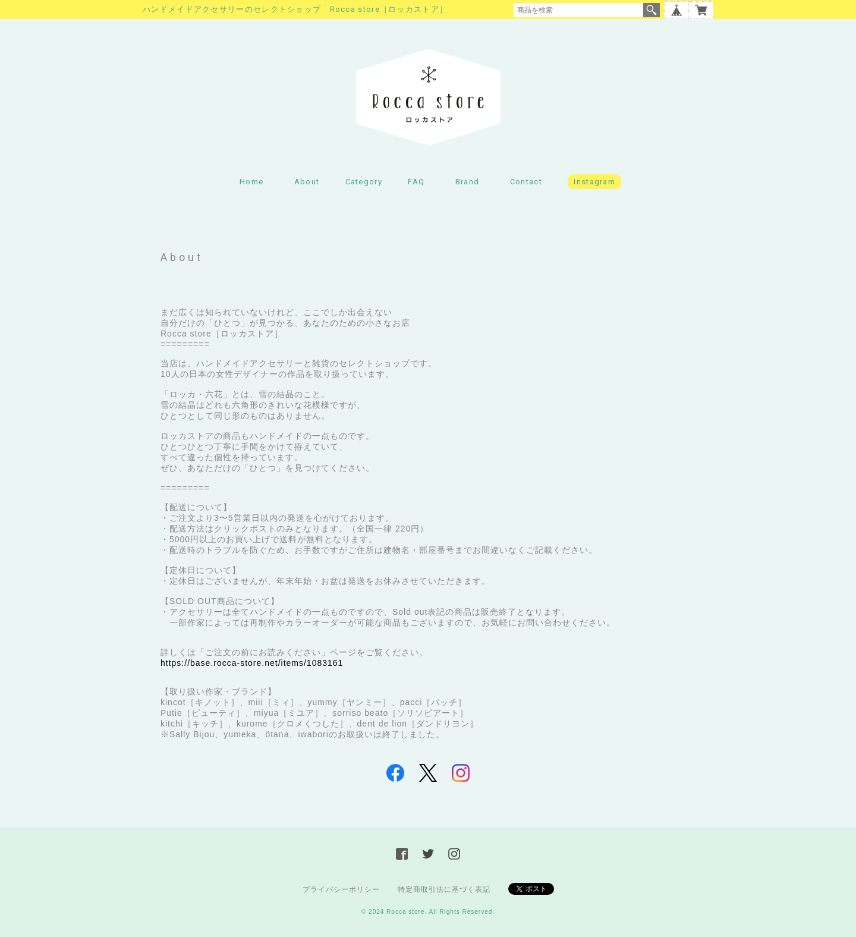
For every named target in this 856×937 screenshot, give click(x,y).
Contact (526, 181)
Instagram (594, 181)
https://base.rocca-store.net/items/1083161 (251, 663)
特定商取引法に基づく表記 (444, 889)
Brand (467, 181)
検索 (651, 10)
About (307, 181)
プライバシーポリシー (341, 889)
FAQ (416, 181)
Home (251, 181)
